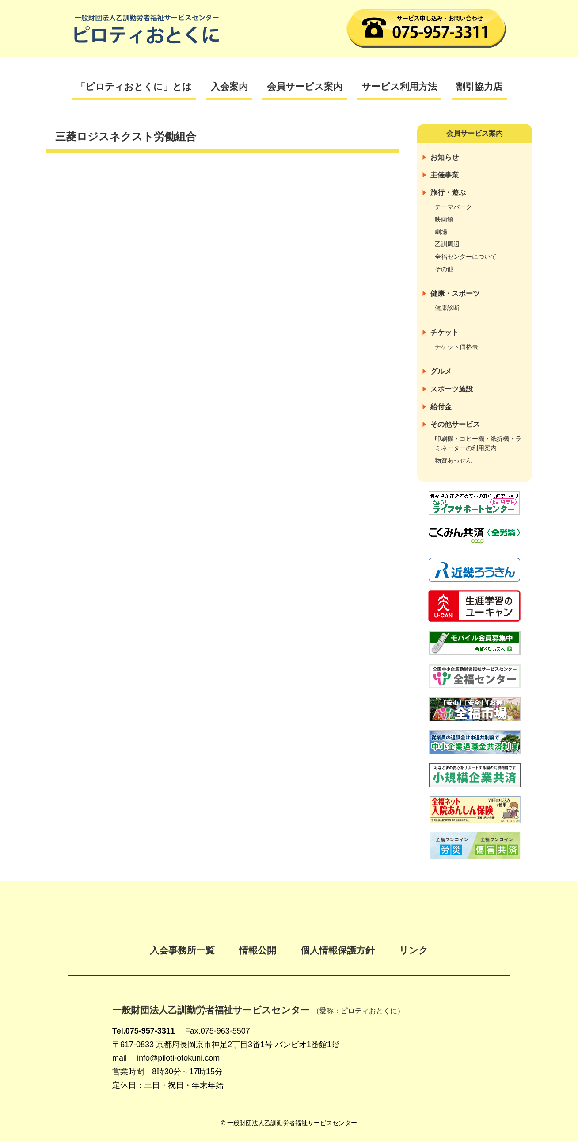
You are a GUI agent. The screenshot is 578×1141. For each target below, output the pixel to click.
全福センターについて (466, 256)
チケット (444, 332)
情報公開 (257, 950)
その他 (444, 268)
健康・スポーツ (455, 293)
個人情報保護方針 (337, 950)
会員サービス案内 (304, 86)
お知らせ (444, 157)
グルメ (441, 371)
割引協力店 (479, 86)
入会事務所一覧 (182, 950)
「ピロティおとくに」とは (134, 86)
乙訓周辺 (447, 244)
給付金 (441, 406)
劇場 (441, 231)
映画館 (444, 219)
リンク (413, 950)
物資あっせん (453, 460)
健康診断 (447, 307)
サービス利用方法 (399, 86)
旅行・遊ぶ (448, 192)
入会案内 (229, 86)
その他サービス (455, 424)
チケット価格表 (456, 346)
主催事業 (444, 175)
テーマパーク (453, 207)
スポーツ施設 (451, 389)
